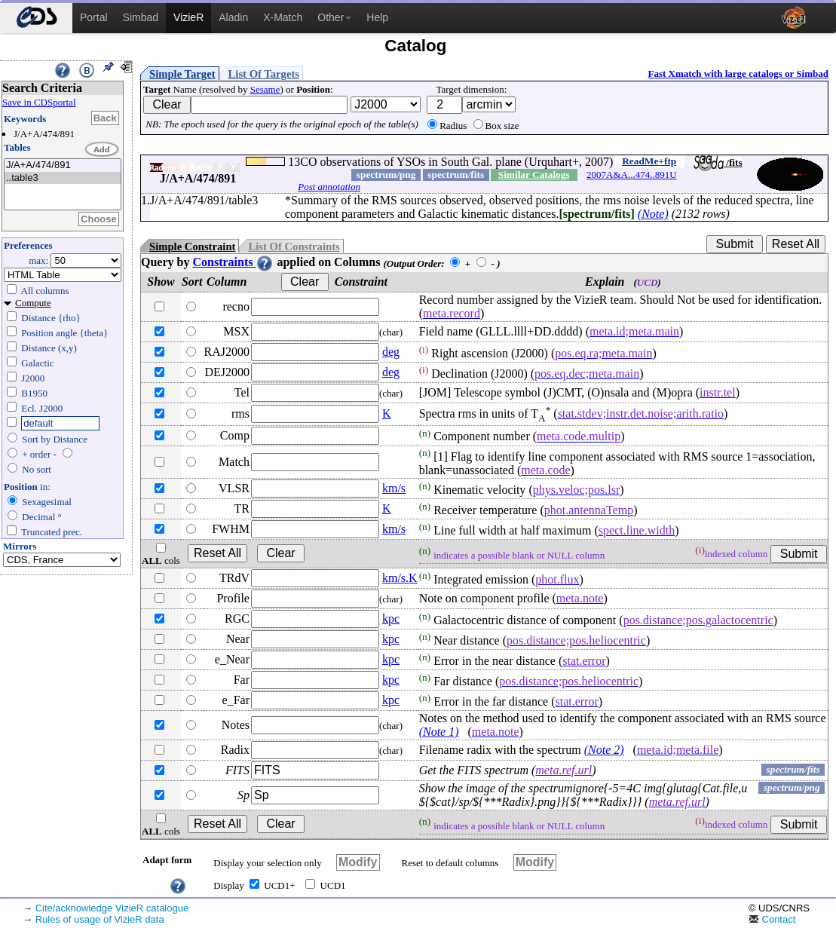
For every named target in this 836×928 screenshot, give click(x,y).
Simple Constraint (192, 246)
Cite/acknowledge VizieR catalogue (112, 908)
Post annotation (329, 186)
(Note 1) (439, 731)
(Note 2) (604, 749)
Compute (33, 302)
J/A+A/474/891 (63, 165)
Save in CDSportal (39, 102)
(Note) (653, 213)
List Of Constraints (293, 246)
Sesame (265, 89)
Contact (772, 919)
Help (377, 17)
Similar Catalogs (534, 174)
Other (334, 17)
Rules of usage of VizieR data (99, 919)
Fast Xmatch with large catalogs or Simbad (738, 73)
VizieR (188, 17)
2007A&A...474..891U (631, 174)
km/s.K (400, 577)
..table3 (63, 178)
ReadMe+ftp (649, 161)
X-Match (282, 17)
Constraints (233, 262)
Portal (94, 17)
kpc (391, 618)
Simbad (140, 17)
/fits (718, 162)
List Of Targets (263, 74)
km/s (394, 488)
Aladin (233, 17)
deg (391, 351)
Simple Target (182, 74)
